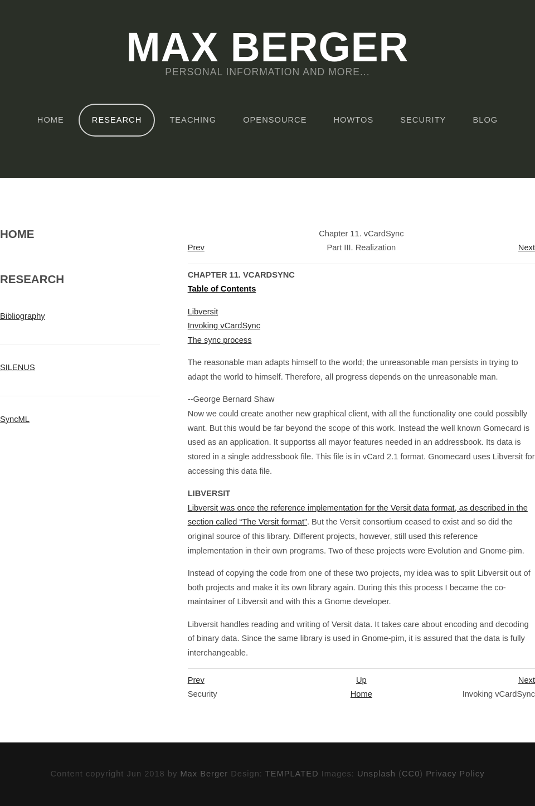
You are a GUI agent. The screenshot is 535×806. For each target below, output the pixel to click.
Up (361, 680)
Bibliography (22, 316)
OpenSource (275, 119)
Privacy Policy (455, 773)
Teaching (192, 119)
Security (423, 119)
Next (526, 247)
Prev (196, 247)
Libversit (203, 311)
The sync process (220, 340)
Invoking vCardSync (224, 325)
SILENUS (17, 367)
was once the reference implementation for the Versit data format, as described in (352, 507)
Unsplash (376, 773)
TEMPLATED (292, 773)
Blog (485, 119)
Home (50, 119)
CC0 (411, 773)
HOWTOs (354, 119)
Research (117, 119)
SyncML (15, 419)
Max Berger (267, 48)
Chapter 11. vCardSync (241, 274)
